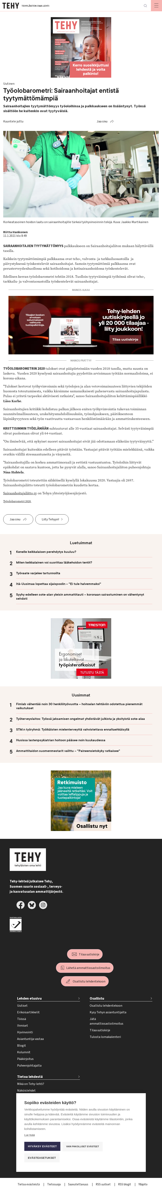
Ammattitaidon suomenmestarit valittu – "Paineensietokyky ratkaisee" (68, 751)
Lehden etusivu (29, 998)
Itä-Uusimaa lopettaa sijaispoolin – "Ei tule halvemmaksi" (58, 584)
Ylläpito (142, 1184)
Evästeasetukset (42, 1157)
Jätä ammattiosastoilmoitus (106, 1021)
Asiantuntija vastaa (30, 1039)
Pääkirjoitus (25, 1059)
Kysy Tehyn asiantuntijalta (108, 1012)
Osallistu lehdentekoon (89, 981)
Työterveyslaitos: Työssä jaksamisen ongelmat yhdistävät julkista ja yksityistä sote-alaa (80, 719)
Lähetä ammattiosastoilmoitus (88, 968)
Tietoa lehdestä (30, 1076)
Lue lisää (29, 1135)
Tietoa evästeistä (29, 1184)
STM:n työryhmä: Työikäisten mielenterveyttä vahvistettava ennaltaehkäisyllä (72, 730)
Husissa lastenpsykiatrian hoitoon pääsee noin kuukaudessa (60, 740)
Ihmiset (22, 1025)
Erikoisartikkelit (28, 1012)
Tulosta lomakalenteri (105, 1037)
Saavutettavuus (78, 1184)
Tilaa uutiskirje (89, 954)
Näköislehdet (26, 1090)
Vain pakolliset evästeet (82, 1146)
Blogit (21, 1045)
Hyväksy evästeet (42, 1146)
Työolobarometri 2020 (17, 501)
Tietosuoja (54, 1184)
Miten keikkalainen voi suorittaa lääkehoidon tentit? (54, 563)
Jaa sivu (102, 121)
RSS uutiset (103, 1184)
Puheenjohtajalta (29, 1065)
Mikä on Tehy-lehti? (30, 1084)
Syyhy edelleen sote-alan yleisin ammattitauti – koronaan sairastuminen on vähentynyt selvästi (80, 597)
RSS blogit (125, 1184)
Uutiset (22, 1005)
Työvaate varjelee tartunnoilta (38, 573)
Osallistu (97, 998)
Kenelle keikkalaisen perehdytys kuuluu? (46, 552)
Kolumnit (23, 1052)
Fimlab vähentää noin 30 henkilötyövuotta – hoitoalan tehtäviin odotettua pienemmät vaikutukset (79, 706)
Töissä (21, 1019)
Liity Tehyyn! (50, 519)
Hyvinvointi (25, 1032)
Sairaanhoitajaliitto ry (20, 493)
